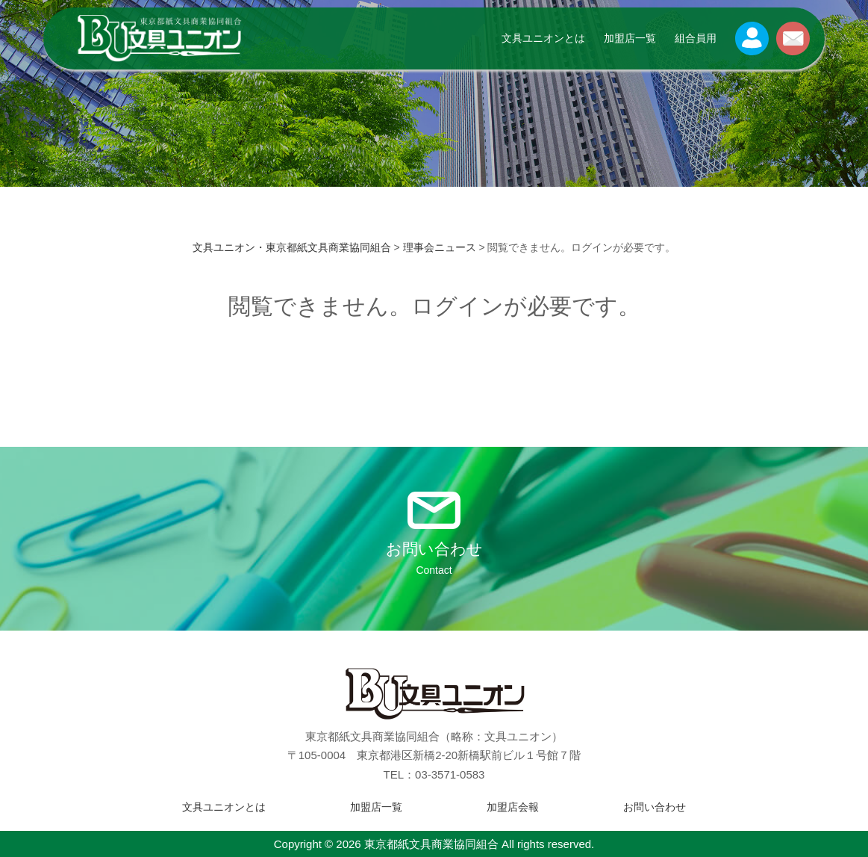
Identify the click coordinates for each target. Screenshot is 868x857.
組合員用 (695, 38)
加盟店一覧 (630, 38)
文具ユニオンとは (543, 38)
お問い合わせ (654, 807)
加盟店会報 (513, 807)
